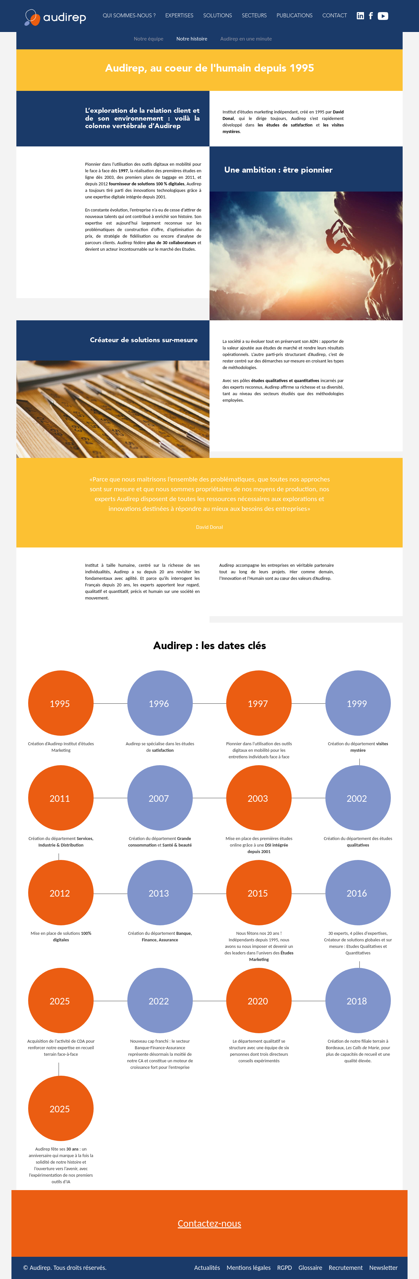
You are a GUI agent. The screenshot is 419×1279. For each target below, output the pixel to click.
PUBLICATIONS (295, 16)
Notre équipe (148, 38)
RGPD (284, 1267)
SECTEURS (254, 16)
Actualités (207, 1267)
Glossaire (310, 1267)
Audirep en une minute (246, 38)
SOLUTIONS (217, 16)
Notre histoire (191, 38)
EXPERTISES (179, 16)
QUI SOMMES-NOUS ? (129, 16)
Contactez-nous (209, 1223)
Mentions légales (249, 1267)
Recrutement (346, 1267)
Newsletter (383, 1267)
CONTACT (334, 16)
